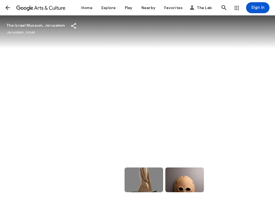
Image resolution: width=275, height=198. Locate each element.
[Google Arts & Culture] (40, 7)
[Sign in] (257, 7)
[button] (7, 7)
